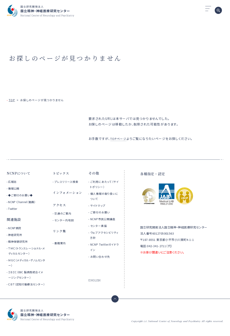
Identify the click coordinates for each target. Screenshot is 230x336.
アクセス (60, 210)
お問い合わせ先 (101, 256)
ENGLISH (95, 280)
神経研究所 (15, 235)
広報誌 (12, 181)
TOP (12, 100)
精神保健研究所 (18, 241)
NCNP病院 (15, 228)
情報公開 (14, 188)
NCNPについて (19, 173)
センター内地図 (65, 226)
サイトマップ (98, 205)
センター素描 (99, 226)
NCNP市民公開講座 (104, 219)
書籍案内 (60, 249)
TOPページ (119, 138)
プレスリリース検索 (67, 181)
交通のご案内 (63, 219)
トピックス (61, 173)
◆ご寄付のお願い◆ (21, 195)
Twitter (13, 208)
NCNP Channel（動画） (23, 202)
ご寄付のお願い (101, 212)
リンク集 (60, 237)
